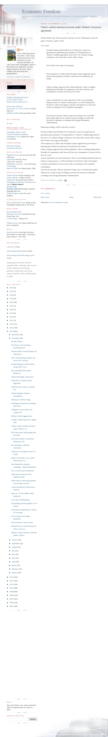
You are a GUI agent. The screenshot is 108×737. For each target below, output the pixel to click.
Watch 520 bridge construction (22, 377)
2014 (12, 331)
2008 (12, 595)
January (15, 573)
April (14, 562)
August (14, 547)
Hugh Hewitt (11, 155)
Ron (22, 50)
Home (71, 197)
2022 (12, 302)
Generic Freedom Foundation (17, 134)
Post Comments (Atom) (59, 202)
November (16, 338)
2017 (12, 320)
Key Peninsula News (14, 212)
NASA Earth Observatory (16, 202)
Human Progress (13, 193)
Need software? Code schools (22, 522)
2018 (12, 317)
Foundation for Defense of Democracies (21, 182)
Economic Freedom (41, 11)
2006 (12, 602)
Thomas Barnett (12, 175)
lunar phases (16, 87)
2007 (12, 599)
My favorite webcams (14, 106)
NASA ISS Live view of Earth (18, 109)
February (15, 569)
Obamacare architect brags (21, 400)
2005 (12, 606)
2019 (12, 313)
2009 (12, 592)
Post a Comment (45, 193)
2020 (12, 309)
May (14, 558)
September (16, 543)
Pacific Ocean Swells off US (17, 102)
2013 (12, 577)
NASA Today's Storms (15, 100)
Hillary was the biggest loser (21, 416)
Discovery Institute (14, 146)
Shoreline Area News (14, 214)
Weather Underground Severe (17, 97)
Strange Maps (12, 187)
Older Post (97, 197)
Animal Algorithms (14, 251)
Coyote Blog (11, 166)
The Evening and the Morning (18, 255)
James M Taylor (13, 168)
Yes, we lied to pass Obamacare (22, 471)
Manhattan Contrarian (15, 164)
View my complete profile (18, 77)
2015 (12, 328)
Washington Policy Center (16, 132)
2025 (12, 291)
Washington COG (13, 137)
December (16, 334)
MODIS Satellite (13, 113)
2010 (12, 588)
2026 (12, 288)
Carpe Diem (11, 159)
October (15, 540)
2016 (12, 324)
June (14, 554)
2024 (12, 295)
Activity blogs (12, 218)
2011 (12, 584)
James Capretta (12, 178)
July (13, 551)
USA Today (45, 46)
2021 (12, 306)
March (14, 565)
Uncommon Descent (14, 148)
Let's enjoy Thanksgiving (20, 500)
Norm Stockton (12, 232)
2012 (12, 581)
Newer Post (45, 197)
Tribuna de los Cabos (14, 223)
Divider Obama (16, 341)
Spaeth (9, 184)
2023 (12, 299)
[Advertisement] (18, 655)
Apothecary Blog (13, 180)
